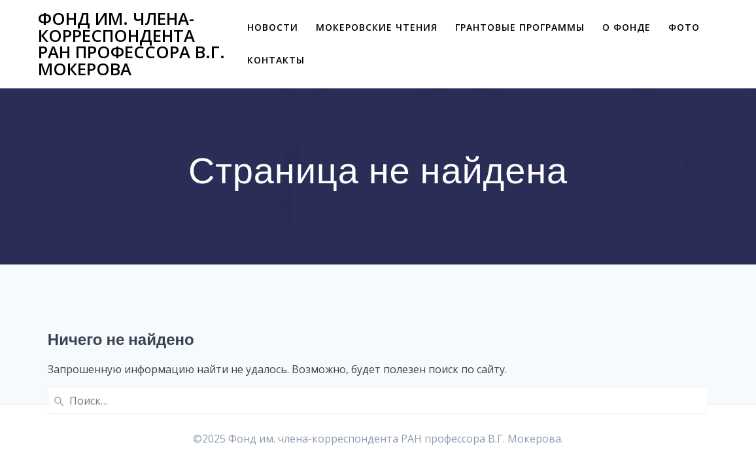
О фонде (626, 27)
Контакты (276, 60)
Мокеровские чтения (377, 27)
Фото (684, 27)
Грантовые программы (520, 27)
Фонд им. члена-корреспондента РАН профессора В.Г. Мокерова (131, 43)
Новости (272, 27)
